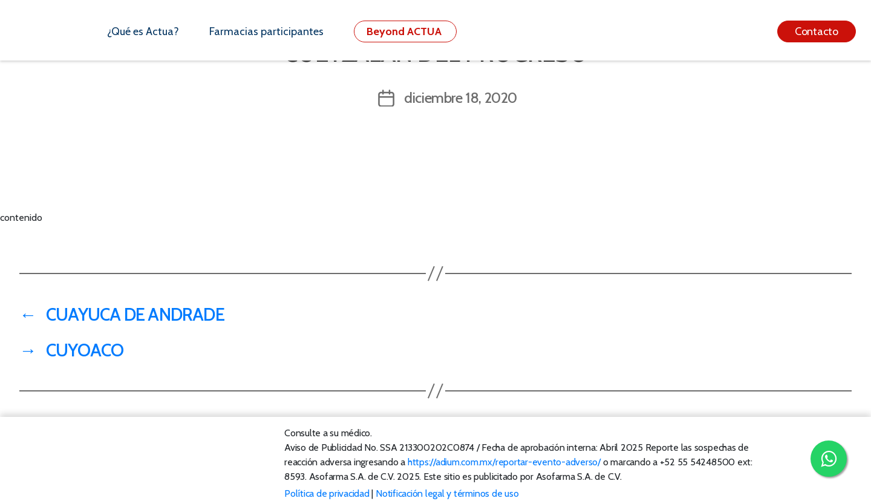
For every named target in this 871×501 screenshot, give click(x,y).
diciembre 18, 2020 (460, 97)
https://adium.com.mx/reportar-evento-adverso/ (504, 462)
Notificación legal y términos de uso (447, 493)
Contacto (816, 31)
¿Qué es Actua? (143, 31)
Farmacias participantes (266, 31)
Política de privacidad (327, 493)
